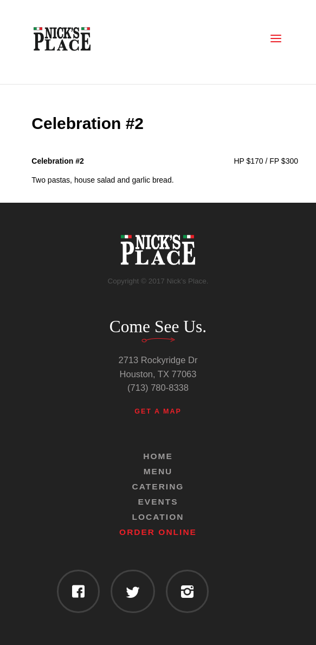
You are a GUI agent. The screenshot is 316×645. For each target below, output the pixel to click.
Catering (158, 486)
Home (158, 456)
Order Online (158, 532)
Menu (158, 471)
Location (158, 516)
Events (158, 501)
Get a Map (158, 411)
